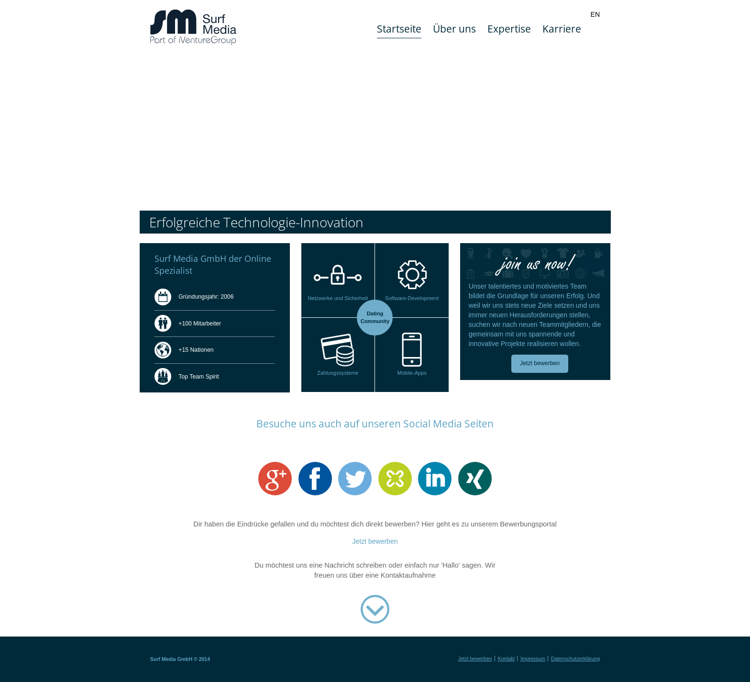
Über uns (454, 28)
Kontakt (506, 658)
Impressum (532, 658)
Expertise (509, 28)
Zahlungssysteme (337, 373)
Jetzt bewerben (540, 363)
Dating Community (375, 317)
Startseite (399, 28)
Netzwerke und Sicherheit (338, 298)
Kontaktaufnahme (375, 610)
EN (595, 14)
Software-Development (412, 298)
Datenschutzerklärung (575, 658)
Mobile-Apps (412, 373)
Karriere (561, 28)
